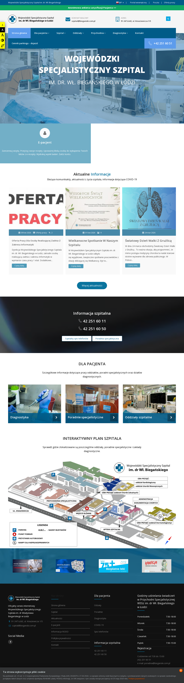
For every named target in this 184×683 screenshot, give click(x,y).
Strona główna (58, 605)
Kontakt (139, 33)
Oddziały (78, 33)
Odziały (97, 605)
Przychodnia (98, 33)
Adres (123, 18)
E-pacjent (55, 625)
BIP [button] (120, 2)
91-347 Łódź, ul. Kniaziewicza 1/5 (136, 21)
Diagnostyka (120, 33)
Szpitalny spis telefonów (76, 338)
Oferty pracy (169, 2)
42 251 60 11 (94, 321)
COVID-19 (99, 625)
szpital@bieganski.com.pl (83, 21)
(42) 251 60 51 (144, 659)
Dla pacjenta (41, 33)
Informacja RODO (59, 631)
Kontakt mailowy (80, 18)
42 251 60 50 (94, 328)
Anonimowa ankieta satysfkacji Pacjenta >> (92, 7)
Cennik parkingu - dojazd (25, 43)
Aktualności (56, 618)
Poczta (156, 2)
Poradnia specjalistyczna (107, 338)
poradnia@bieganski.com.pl (157, 663)
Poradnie (98, 612)
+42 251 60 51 (160, 43)
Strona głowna (19, 33)
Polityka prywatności (61, 638)
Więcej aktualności (92, 285)
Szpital (61, 33)
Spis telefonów (101, 631)
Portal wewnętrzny (138, 2)
